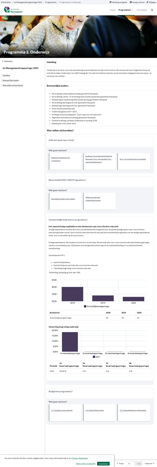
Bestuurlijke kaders (11, 80)
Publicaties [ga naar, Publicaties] (6, 2)
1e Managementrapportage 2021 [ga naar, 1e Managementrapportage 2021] (28, 2)
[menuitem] (118, 2)
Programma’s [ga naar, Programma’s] (51, 2)
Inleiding (6, 75)
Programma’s (126, 9)
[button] (67, 161)
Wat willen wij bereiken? (13, 85)
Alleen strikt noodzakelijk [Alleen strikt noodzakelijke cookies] (85, 464)
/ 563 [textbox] (139, 464)
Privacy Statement (80, 458)
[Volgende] (149, 463)
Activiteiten (142, 10)
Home (112, 10)
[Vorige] (120, 463)
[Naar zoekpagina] (152, 9)
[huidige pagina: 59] (130, 463)
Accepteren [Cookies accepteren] (103, 464)
